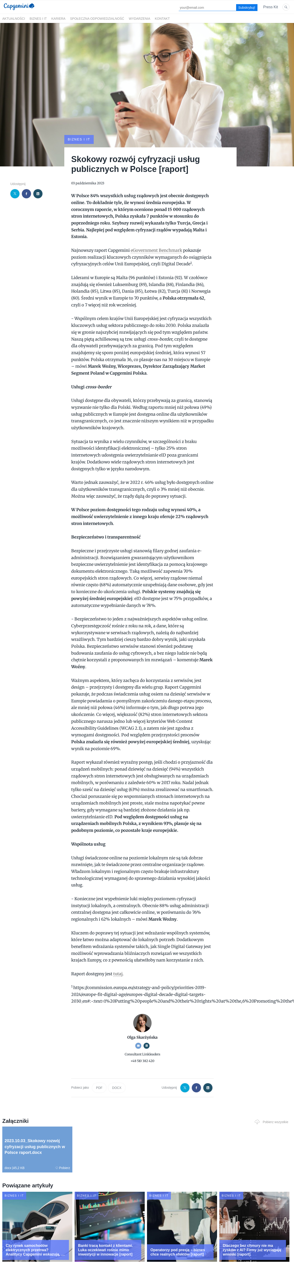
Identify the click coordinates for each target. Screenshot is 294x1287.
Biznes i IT (38, 18)
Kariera (58, 18)
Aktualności (13, 18)
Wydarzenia (139, 18)
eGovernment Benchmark (156, 250)
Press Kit (270, 7)
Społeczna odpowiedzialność (97, 18)
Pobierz (62, 1168)
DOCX (116, 1088)
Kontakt (162, 18)
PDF (99, 1088)
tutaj (117, 973)
